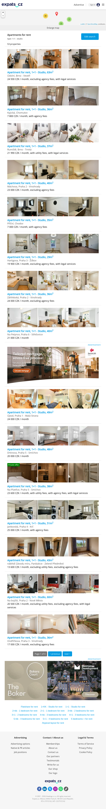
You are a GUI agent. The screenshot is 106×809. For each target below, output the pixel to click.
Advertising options (20, 743)
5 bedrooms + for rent (81, 719)
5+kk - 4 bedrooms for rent (27, 719)
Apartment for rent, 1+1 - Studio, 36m (30, 109)
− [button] (3, 16)
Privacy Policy (85, 748)
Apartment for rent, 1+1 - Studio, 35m (30, 220)
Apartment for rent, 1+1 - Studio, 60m (30, 597)
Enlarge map (53, 27)
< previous (55, 653)
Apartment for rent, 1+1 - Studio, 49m (30, 412)
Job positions (20, 752)
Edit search (89, 36)
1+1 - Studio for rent (75, 707)
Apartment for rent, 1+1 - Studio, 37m (30, 146)
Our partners (53, 756)
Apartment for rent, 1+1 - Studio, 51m (30, 523)
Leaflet (82, 24)
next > (67, 653)
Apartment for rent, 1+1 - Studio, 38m (30, 486)
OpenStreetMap (92, 24)
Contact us (53, 752)
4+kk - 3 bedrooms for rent (53, 715)
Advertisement (94, 345)
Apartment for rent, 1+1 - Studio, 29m (30, 257)
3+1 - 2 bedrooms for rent (24, 715)
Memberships (53, 743)
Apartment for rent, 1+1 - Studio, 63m (30, 72)
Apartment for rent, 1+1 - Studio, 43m (30, 560)
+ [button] (3, 12)
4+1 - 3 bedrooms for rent (81, 715)
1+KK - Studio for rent (51, 707)
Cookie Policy (85, 752)
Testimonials (53, 760)
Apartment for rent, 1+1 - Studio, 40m (30, 183)
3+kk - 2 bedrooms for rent (81, 711)
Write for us (53, 764)
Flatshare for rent (29, 707)
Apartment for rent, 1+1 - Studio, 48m (30, 449)
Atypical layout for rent (53, 723)
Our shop (53, 768)
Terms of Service (86, 743)
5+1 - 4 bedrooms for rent (55, 719)
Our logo (53, 773)
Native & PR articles (20, 748)
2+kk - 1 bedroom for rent (24, 711)
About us (53, 748)
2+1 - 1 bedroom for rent (52, 711)
